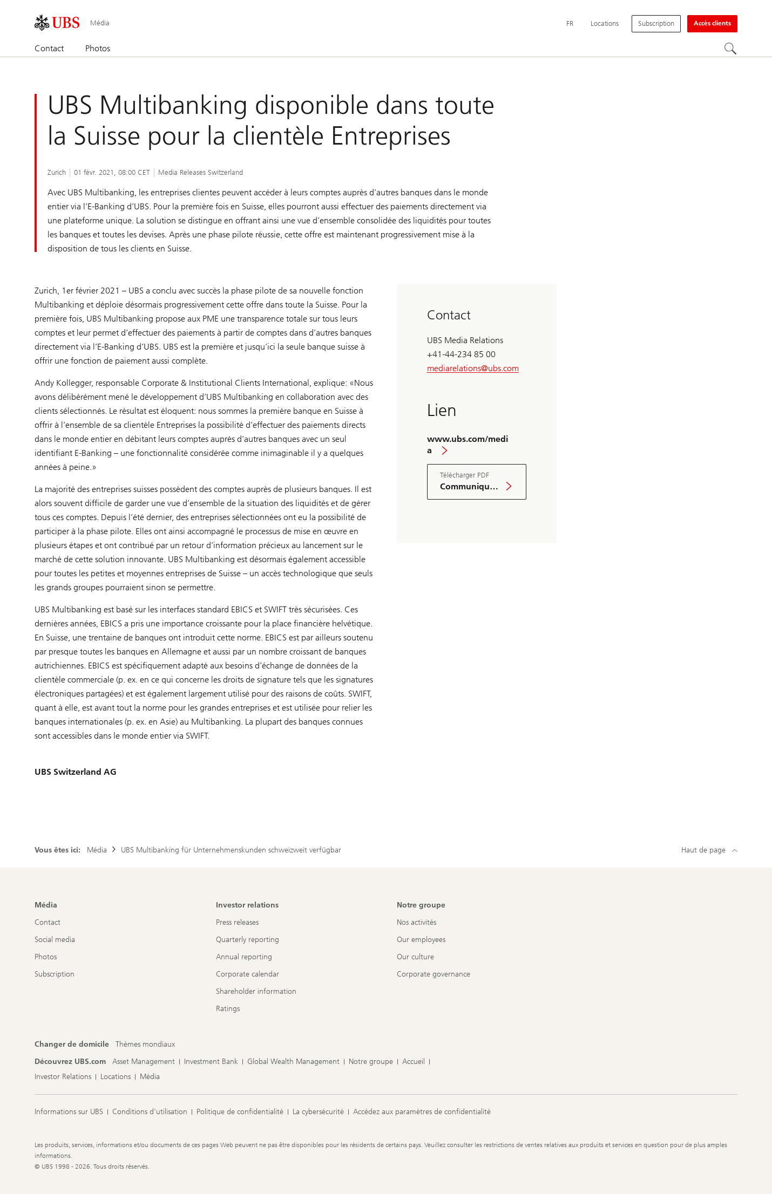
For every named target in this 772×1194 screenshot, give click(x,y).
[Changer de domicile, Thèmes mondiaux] (145, 1044)
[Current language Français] (570, 23)
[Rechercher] (730, 49)
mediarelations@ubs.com (473, 368)
